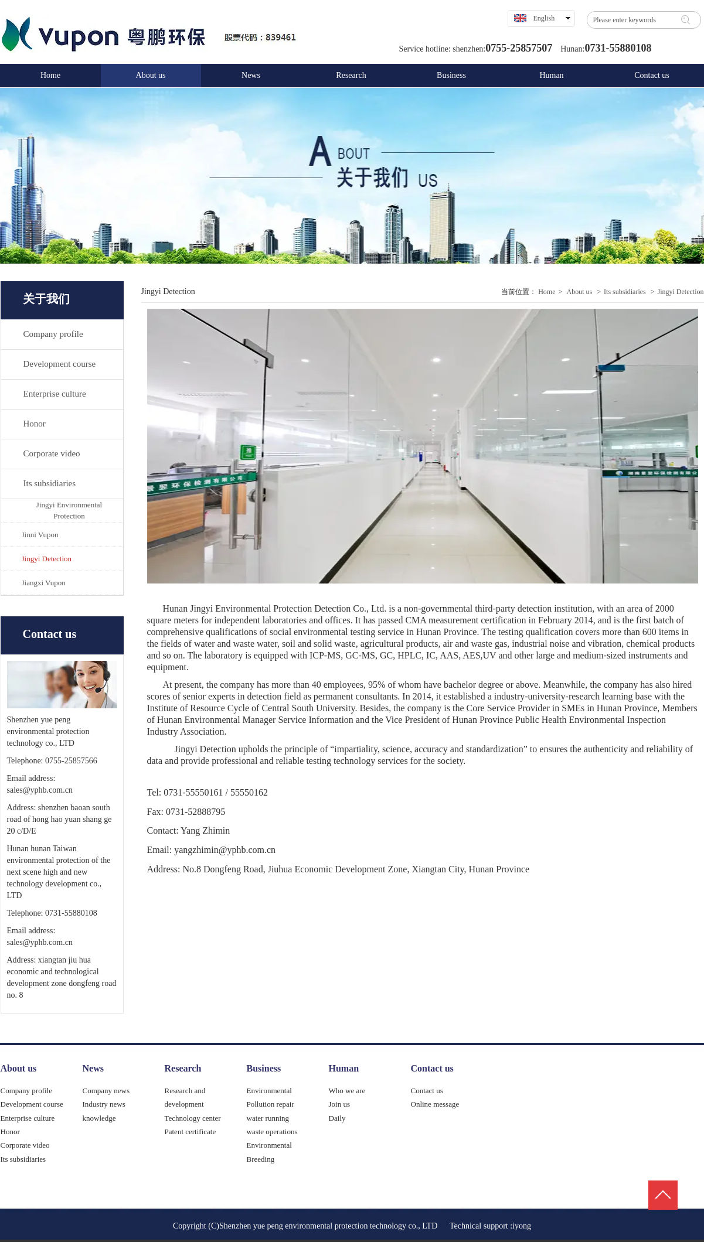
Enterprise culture (28, 1118)
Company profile (26, 1090)
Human (344, 1068)
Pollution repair (270, 1104)
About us (580, 292)
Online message (435, 1104)
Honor (10, 1131)
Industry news (104, 1104)
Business (264, 1068)
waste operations (272, 1131)
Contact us (432, 1068)
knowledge (99, 1118)
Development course (32, 1104)
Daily (337, 1118)
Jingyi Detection (681, 292)
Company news (106, 1090)
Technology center (193, 1118)
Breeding (261, 1159)
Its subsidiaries (625, 292)
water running (268, 1118)
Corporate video (25, 1145)
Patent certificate (190, 1131)
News (93, 1068)
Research (183, 1068)
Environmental (269, 1090)
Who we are (347, 1090)
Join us (339, 1104)
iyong (521, 1225)
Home (546, 292)
